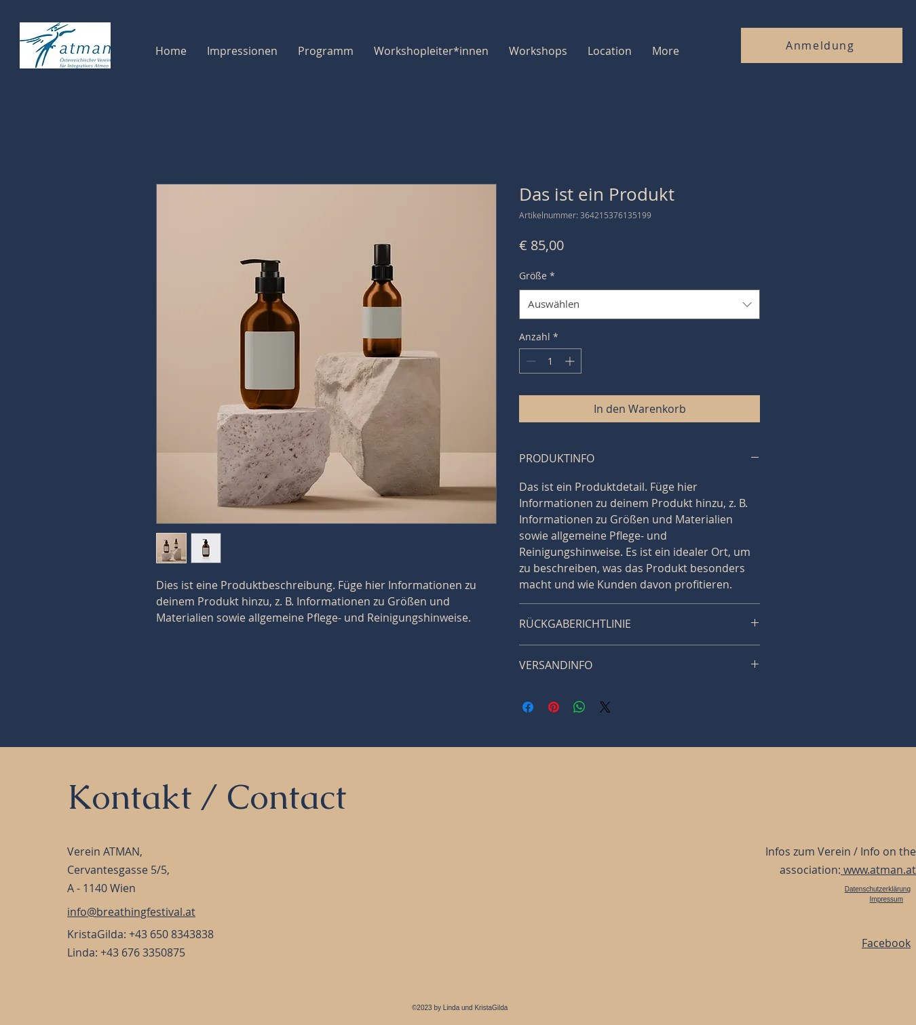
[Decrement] (529, 361)
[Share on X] (605, 707)
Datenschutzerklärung (878, 889)
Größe (537, 275)
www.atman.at (878, 869)
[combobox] (639, 304)
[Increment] (570, 361)
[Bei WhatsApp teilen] (579, 707)
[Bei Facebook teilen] (528, 707)
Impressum (886, 899)
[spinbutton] (550, 361)
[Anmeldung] (821, 45)
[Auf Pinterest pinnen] (554, 707)
